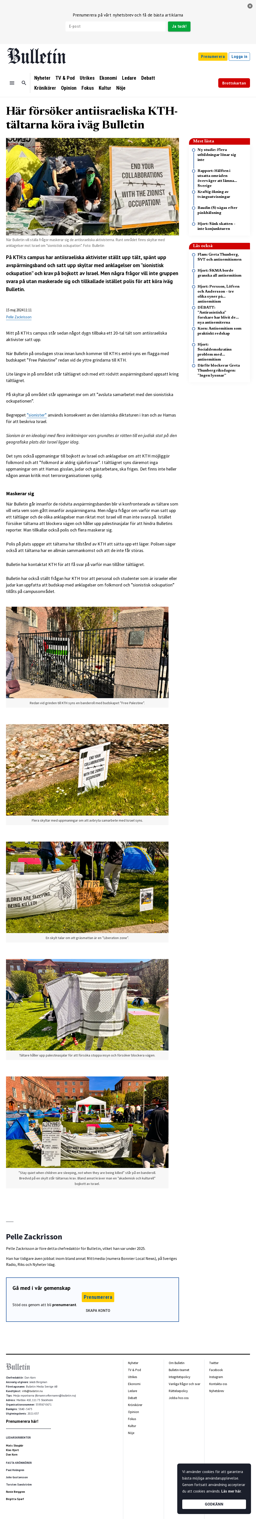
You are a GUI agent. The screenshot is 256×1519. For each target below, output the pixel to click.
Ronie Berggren (15, 1492)
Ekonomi (108, 78)
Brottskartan (234, 82)
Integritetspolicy (179, 1377)
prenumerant (64, 1304)
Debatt (148, 78)
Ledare (129, 78)
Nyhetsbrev (216, 1391)
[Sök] (24, 83)
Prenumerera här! (22, 1421)
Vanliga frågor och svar (184, 1384)
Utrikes (87, 78)
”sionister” (37, 415)
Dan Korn (12, 1454)
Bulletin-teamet (179, 1370)
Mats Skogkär (14, 1445)
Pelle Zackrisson (19, 317)
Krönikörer (45, 88)
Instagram (216, 1377)
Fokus (88, 88)
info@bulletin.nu (32, 1391)
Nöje (121, 88)
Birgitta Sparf (15, 1499)
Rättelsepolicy (178, 1391)
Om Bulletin (176, 1363)
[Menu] (12, 83)
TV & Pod (65, 78)
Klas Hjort (12, 1450)
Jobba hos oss (178, 1398)
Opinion (68, 88)
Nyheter (42, 78)
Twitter (213, 1363)
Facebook (216, 1370)
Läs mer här (231, 1491)
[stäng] (250, 6)
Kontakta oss (218, 1384)
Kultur (105, 88)
